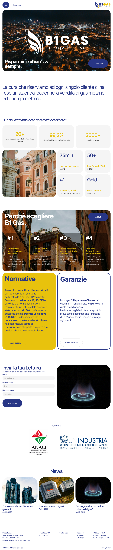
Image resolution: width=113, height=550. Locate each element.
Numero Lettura (8, 390)
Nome (4, 374)
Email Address (7, 382)
